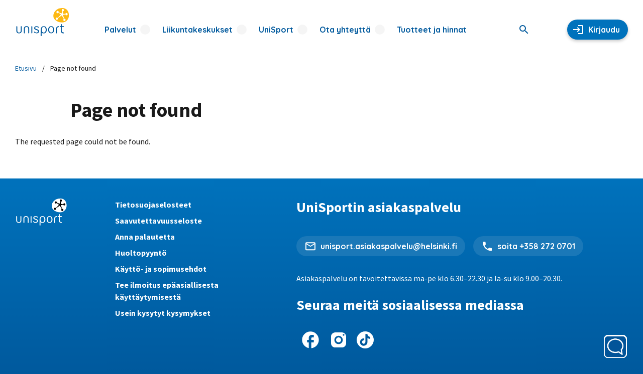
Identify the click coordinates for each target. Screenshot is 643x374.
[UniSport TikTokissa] (365, 340)
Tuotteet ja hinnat (432, 30)
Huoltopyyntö (141, 253)
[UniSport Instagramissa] (339, 340)
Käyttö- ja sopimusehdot (160, 269)
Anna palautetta (145, 237)
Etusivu (26, 68)
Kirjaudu (604, 30)
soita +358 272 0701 (536, 246)
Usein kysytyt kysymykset (162, 313)
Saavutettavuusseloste (158, 221)
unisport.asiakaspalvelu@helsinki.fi (388, 246)
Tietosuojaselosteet (153, 205)
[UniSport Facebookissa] (310, 340)
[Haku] (524, 30)
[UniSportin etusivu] (42, 23)
